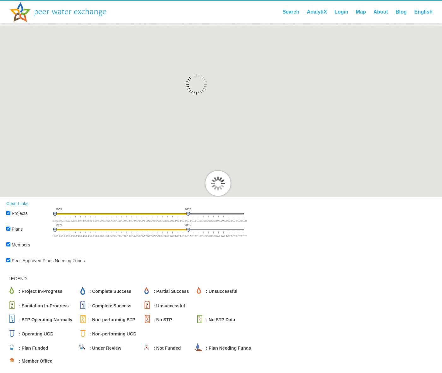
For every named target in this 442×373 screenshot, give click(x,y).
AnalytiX (317, 12)
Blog (401, 12)
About (381, 12)
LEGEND (18, 278)
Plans (17, 229)
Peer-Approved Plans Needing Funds (48, 260)
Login (341, 12)
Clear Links (17, 203)
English (423, 12)
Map (361, 12)
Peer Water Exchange (63, 12)
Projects (20, 213)
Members (21, 244)
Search (290, 12)
